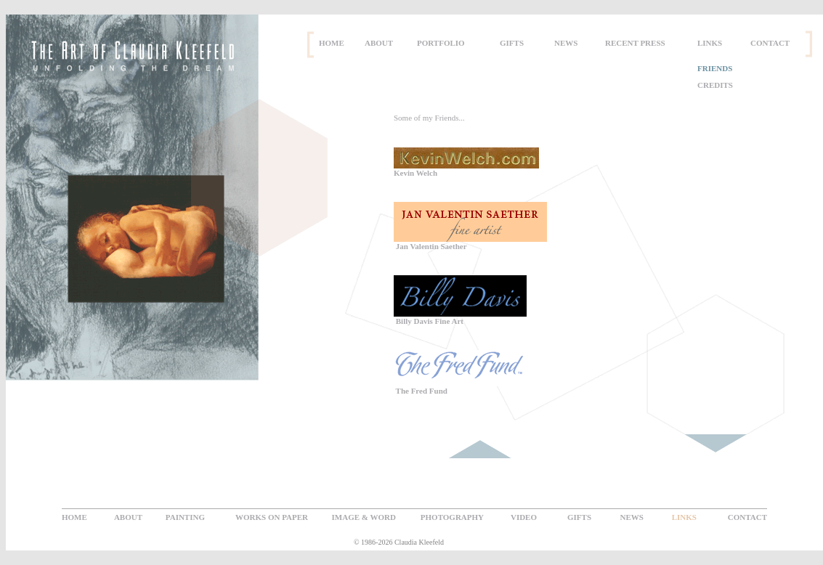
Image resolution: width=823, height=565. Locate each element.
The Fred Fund (420, 390)
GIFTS (512, 42)
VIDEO (524, 517)
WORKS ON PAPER (271, 517)
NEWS (565, 42)
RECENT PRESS (635, 42)
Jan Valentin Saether (430, 246)
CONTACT (770, 42)
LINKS (709, 42)
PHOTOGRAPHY (452, 517)
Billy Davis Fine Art (428, 321)
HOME (331, 42)
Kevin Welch (415, 172)
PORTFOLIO (441, 42)
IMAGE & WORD (364, 517)
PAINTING (185, 517)
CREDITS (715, 85)
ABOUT (379, 42)
